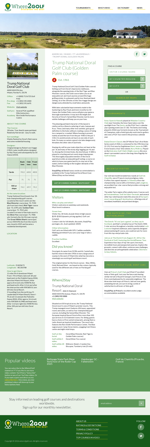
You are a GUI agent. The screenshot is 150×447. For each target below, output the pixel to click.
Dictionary (123, 8)
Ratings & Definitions (88, 425)
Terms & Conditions (87, 429)
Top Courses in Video (88, 437)
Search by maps (126, 98)
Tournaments (83, 8)
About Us (81, 421)
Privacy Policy (84, 433)
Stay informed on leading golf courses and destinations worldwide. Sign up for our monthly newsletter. (47, 403)
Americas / (58, 54)
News (139, 8)
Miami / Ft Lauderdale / (77, 54)
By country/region (123, 79)
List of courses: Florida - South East (74, 183)
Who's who (104, 8)
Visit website (21, 107)
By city (114, 86)
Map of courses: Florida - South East (74, 190)
